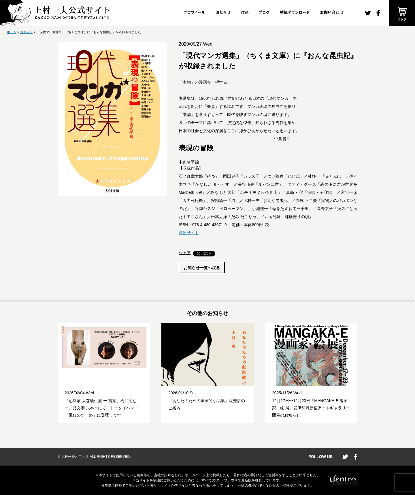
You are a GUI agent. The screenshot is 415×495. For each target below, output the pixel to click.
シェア (185, 252)
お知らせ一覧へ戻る (202, 267)
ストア (402, 13)
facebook (378, 13)
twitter (368, 13)
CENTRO (343, 480)
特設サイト (189, 232)
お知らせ (26, 32)
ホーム (11, 32)
